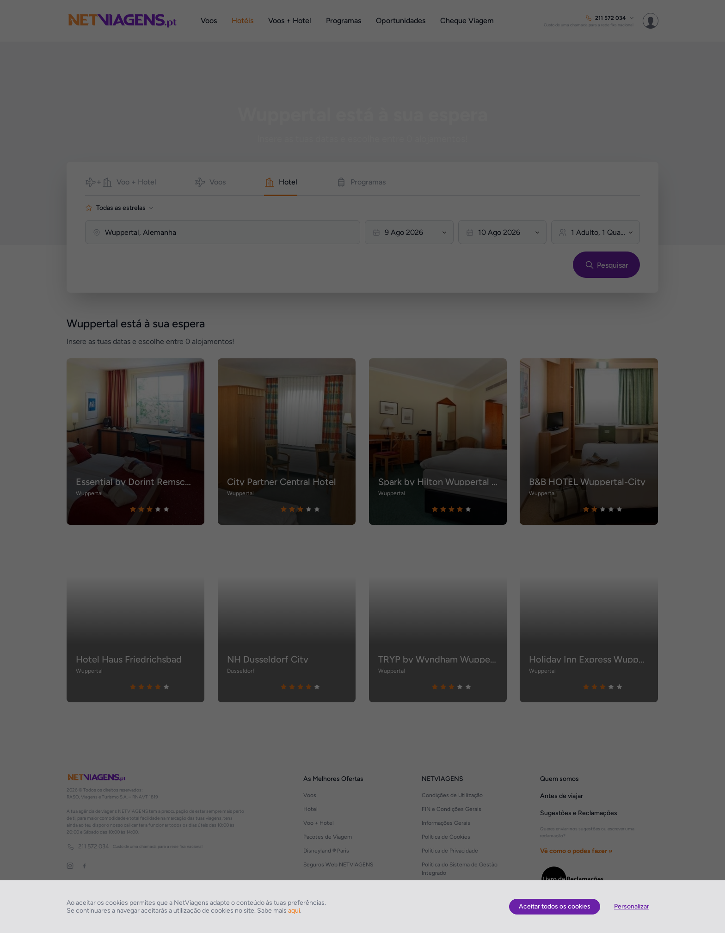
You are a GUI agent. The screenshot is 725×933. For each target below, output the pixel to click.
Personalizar (631, 906)
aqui (294, 911)
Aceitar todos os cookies (554, 906)
